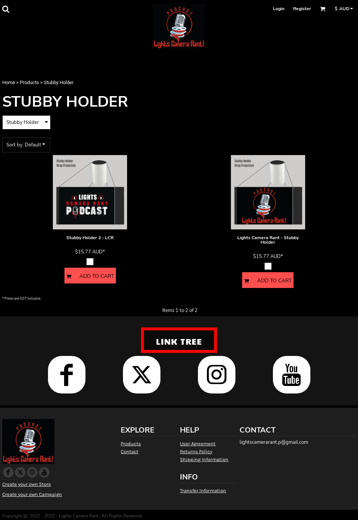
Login (279, 9)
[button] (5, 9)
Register (302, 9)
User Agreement (198, 443)
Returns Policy (196, 451)
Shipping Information (204, 459)
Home (8, 82)
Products (29, 82)
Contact (129, 451)
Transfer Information (203, 490)
